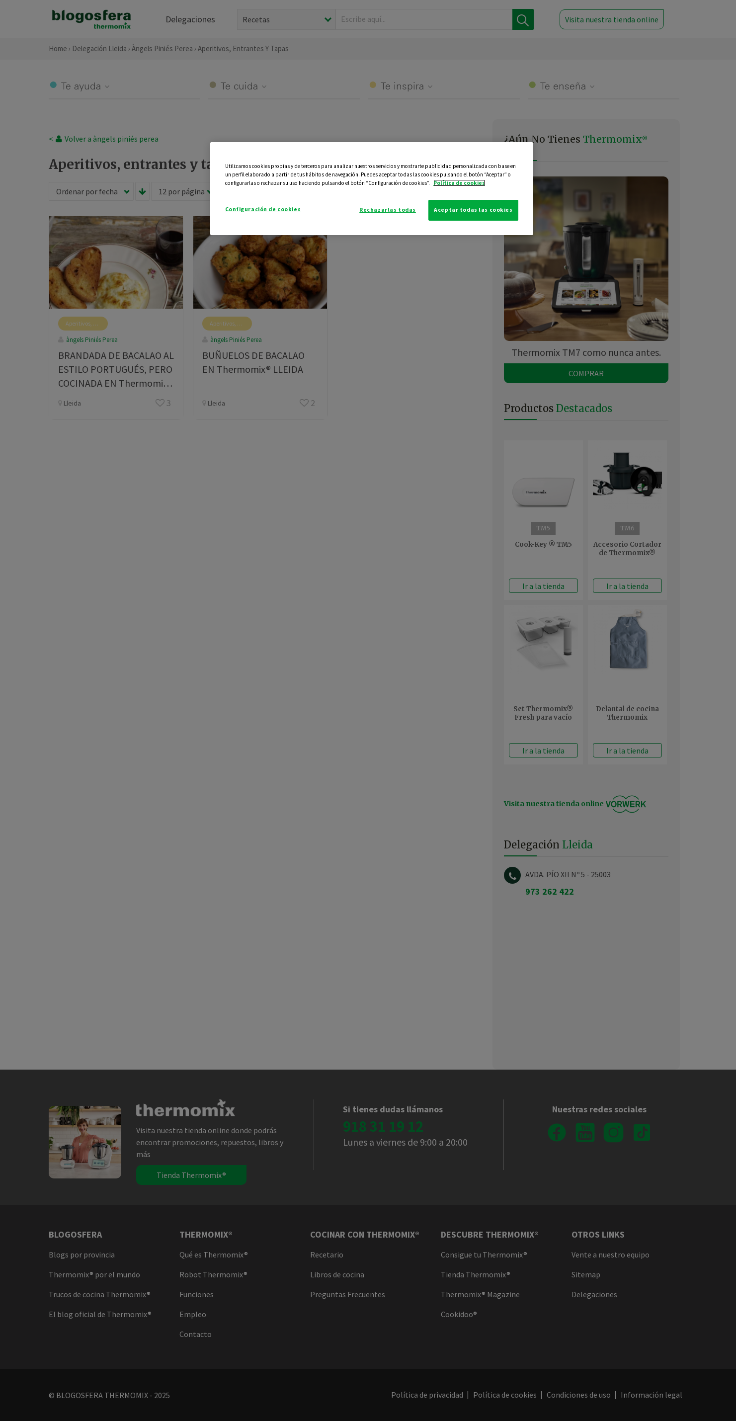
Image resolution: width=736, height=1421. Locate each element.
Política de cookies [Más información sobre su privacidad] (459, 182)
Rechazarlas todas (387, 209)
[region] (371, 188)
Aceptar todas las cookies (473, 209)
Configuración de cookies (263, 209)
